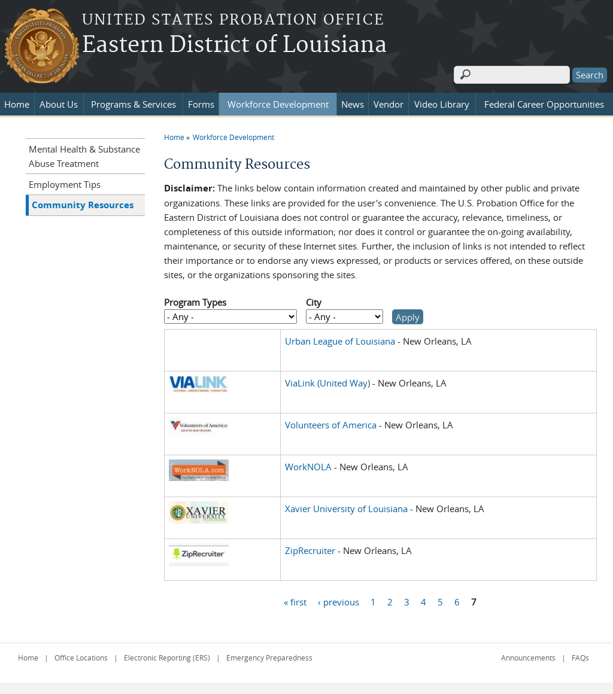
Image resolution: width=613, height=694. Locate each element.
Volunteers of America (331, 424)
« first (295, 601)
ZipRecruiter (310, 550)
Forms (201, 103)
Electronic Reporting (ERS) (167, 657)
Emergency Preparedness (269, 657)
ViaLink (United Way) (327, 382)
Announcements (528, 657)
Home (16, 103)
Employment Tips (65, 184)
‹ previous (338, 601)
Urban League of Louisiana (340, 340)
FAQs (580, 657)
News (352, 103)
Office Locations (81, 657)
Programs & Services (133, 103)
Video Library (441, 103)
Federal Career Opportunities (544, 103)
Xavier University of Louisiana (346, 508)
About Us (59, 103)
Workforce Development (278, 103)
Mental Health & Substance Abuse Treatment (84, 155)
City (313, 302)
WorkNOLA (308, 466)
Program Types (195, 302)
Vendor (388, 103)
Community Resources (82, 204)
